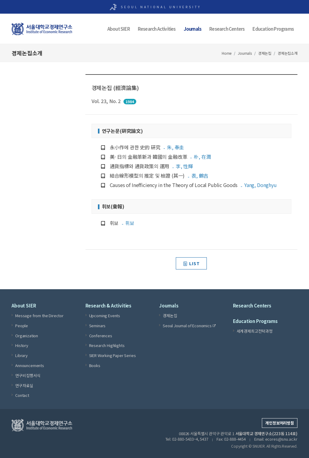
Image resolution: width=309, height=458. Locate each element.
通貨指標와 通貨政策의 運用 (151, 166)
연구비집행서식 (27, 375)
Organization (26, 335)
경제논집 (264, 53)
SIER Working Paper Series (112, 355)
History (21, 345)
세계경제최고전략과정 (255, 331)
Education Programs (273, 29)
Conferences (100, 335)
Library (21, 355)
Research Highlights (107, 345)
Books (94, 365)
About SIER (118, 29)
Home (226, 53)
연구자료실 (24, 385)
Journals (193, 29)
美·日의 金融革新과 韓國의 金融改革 (160, 156)
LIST (191, 263)
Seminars (97, 325)
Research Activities (157, 29)
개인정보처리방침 (279, 423)
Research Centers (227, 29)
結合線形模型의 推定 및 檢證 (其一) (159, 175)
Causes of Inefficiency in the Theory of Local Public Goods (193, 185)
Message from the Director (39, 315)
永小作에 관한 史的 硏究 (147, 147)
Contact (22, 395)
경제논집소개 (287, 53)
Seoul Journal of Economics (189, 326)
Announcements (29, 365)
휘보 (122, 223)
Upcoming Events (104, 315)
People (21, 325)
